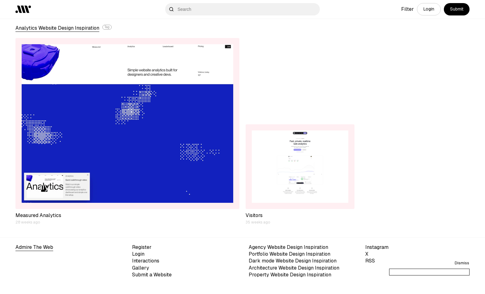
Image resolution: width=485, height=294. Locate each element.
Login (428, 9)
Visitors (254, 215)
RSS (370, 261)
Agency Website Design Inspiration (288, 247)
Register (142, 247)
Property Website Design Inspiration (290, 274)
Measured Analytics (38, 215)
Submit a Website (152, 274)
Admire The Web (34, 247)
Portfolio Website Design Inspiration (289, 254)
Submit (456, 9)
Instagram (376, 247)
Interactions (145, 261)
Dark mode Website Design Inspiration (293, 261)
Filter (407, 9)
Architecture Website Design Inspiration (294, 268)
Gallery (140, 268)
